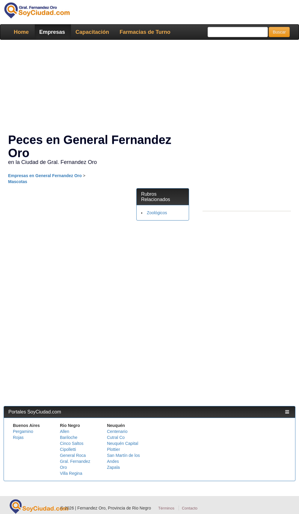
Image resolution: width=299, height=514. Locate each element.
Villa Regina (71, 473)
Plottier (113, 449)
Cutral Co (116, 437)
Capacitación (92, 32)
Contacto (189, 508)
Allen (64, 431)
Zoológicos (157, 212)
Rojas (18, 437)
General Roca (73, 455)
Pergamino (23, 431)
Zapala (113, 467)
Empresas (52, 32)
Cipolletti (68, 449)
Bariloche (68, 437)
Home (21, 32)
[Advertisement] (162, 316)
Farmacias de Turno (145, 32)
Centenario (117, 431)
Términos (166, 508)
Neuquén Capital (122, 443)
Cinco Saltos (72, 443)
